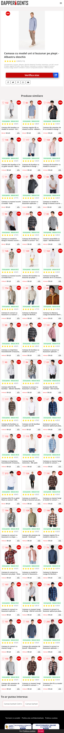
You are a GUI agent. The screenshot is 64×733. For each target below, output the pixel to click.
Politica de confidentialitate (33, 718)
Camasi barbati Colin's (13, 704)
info (18, 133)
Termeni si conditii (12, 718)
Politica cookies (51, 718)
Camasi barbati (31, 704)
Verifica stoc (41, 75)
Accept (41, 731)
